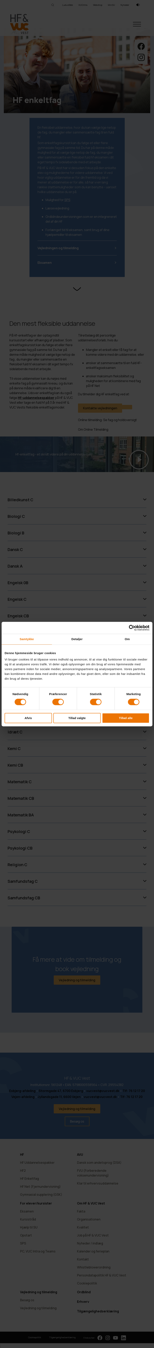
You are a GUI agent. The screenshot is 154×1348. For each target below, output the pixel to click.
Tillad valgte (77, 718)
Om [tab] (127, 639)
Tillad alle (126, 718)
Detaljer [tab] (77, 639)
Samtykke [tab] (27, 639)
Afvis (28, 718)
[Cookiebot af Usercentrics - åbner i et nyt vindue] (131, 628)
